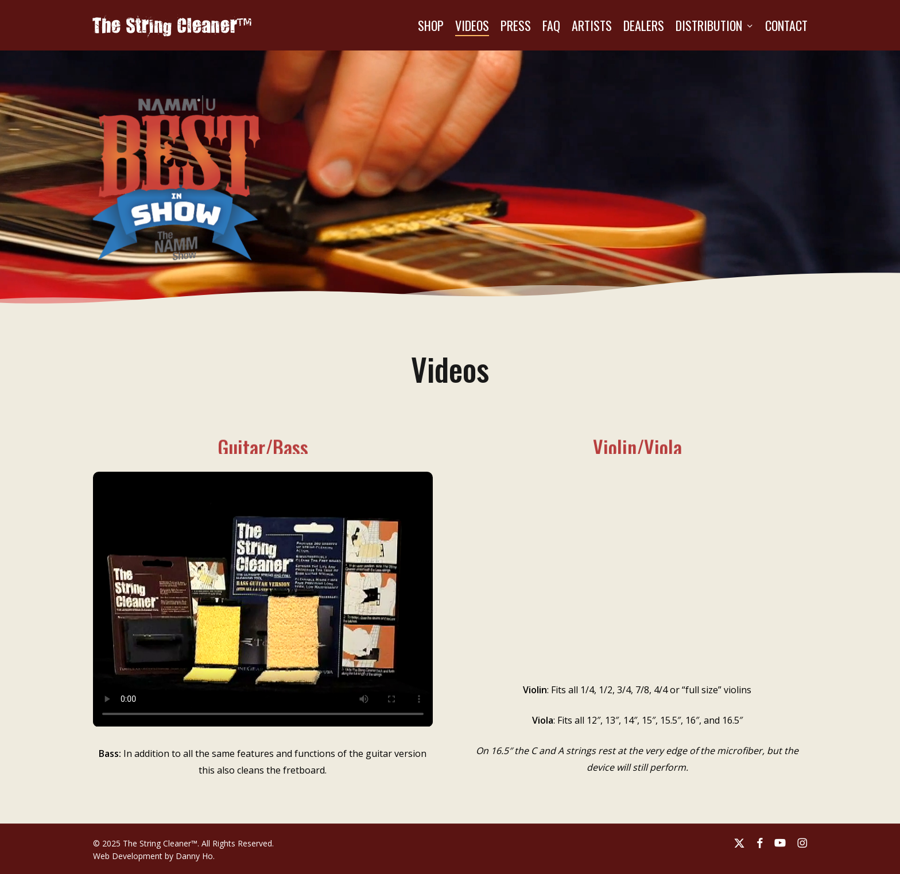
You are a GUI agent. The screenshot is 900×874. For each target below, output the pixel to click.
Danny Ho (194, 855)
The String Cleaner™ (172, 25)
